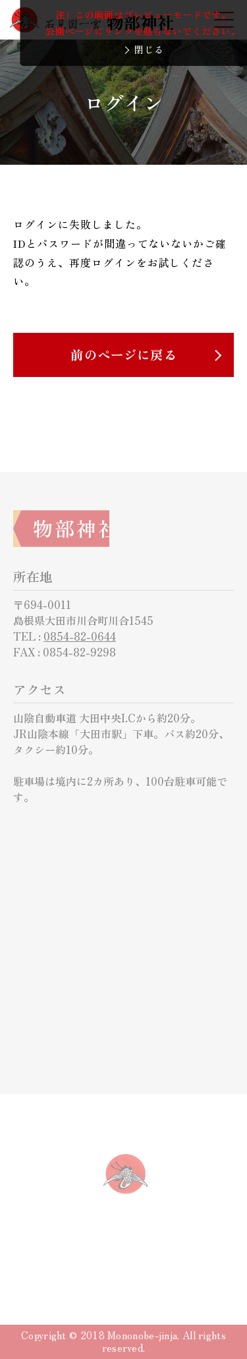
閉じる (149, 49)
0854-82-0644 (79, 636)
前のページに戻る (123, 354)
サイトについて (82, 1258)
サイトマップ (171, 1258)
